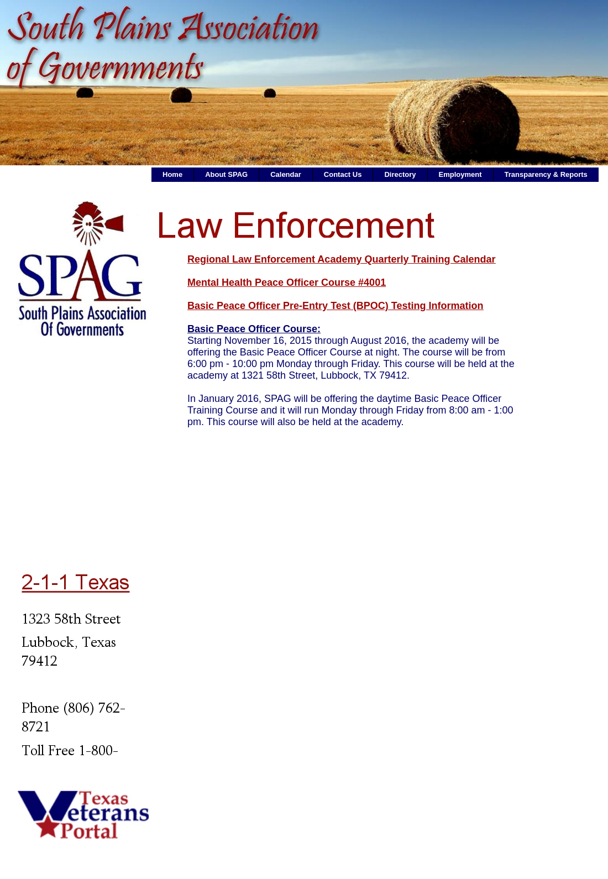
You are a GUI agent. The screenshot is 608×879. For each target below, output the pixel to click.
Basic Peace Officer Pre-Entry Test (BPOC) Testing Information (335, 305)
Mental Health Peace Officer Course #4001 (286, 282)
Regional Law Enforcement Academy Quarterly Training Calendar (341, 259)
